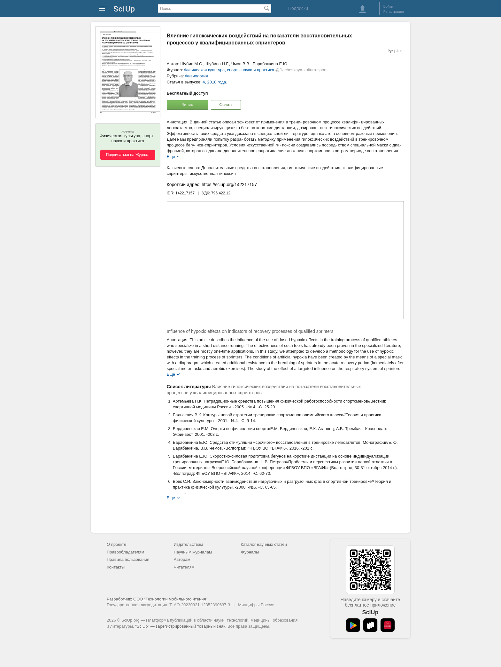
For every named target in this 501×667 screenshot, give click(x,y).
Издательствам (188, 544)
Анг (399, 51)
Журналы (250, 552)
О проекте (116, 544)
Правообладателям (125, 552)
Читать (187, 104)
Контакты (116, 567)
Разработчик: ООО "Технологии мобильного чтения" (157, 599)
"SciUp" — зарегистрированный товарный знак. (180, 626)
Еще (171, 156)
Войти (388, 6)
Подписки (298, 8)
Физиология (196, 76)
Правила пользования (128, 559)
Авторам (182, 559)
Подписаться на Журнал (128, 155)
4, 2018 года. (215, 82)
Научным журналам (193, 552)
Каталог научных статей (264, 544)
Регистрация (393, 11)
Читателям (184, 567)
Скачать (225, 104)
